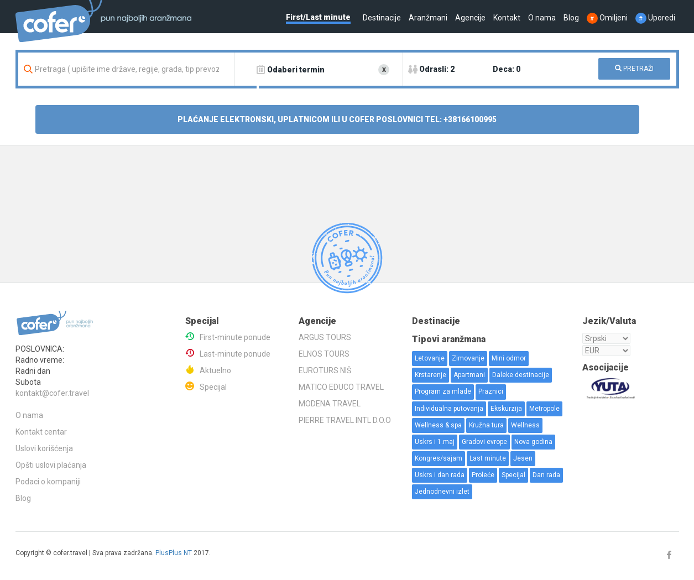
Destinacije (382, 17)
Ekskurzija (506, 408)
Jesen (523, 458)
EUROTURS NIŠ (325, 370)
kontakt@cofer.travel (52, 393)
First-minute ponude (235, 337)
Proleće (483, 475)
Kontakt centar (41, 431)
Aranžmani (428, 17)
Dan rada (546, 475)
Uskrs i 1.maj (435, 442)
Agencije (470, 17)
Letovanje (430, 358)
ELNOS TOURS (324, 353)
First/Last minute (318, 17)
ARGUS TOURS (325, 337)
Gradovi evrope (484, 442)
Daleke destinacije (520, 375)
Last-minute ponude (235, 353)
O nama (542, 17)
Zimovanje (468, 358)
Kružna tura (486, 425)
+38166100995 (470, 119)
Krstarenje (430, 375)
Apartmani (469, 375)
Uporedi (655, 17)
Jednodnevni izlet (442, 491)
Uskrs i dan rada (440, 475)
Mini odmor (509, 358)
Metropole (544, 408)
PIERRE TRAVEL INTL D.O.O (345, 420)
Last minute (487, 458)
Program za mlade (443, 391)
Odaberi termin (296, 69)
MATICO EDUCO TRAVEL (341, 387)
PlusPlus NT (173, 553)
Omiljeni (607, 17)
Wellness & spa (438, 425)
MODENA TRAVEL (330, 403)
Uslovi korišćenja (44, 448)
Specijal (213, 387)
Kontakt (506, 17)
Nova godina (533, 442)
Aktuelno (215, 370)
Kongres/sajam (438, 458)
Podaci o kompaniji (48, 481)
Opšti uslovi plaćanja (50, 465)
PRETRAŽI (634, 68)
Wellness (525, 425)
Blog (571, 17)
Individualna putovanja (449, 408)
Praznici (490, 391)
